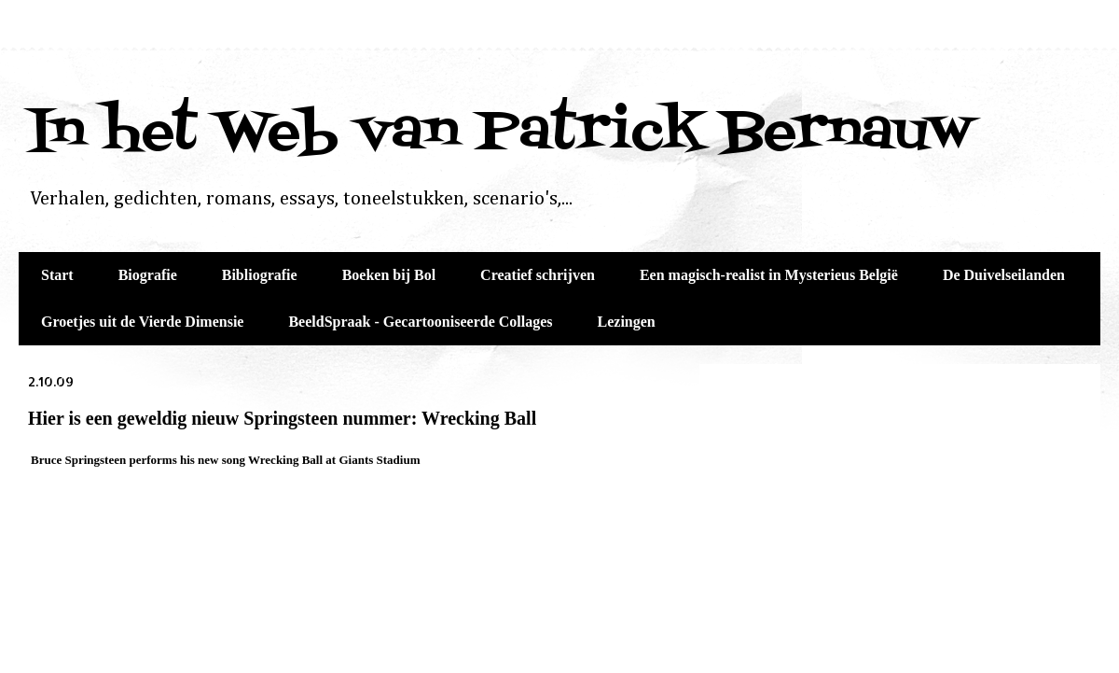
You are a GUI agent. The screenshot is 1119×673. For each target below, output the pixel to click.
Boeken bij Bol (388, 275)
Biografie (147, 275)
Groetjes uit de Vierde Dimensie (142, 321)
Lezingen (627, 321)
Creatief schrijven (537, 275)
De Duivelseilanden (1004, 275)
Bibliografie (259, 275)
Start (57, 275)
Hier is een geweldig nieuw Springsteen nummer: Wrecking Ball (282, 418)
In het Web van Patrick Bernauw (500, 133)
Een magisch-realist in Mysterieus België (769, 275)
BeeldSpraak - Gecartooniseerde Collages (420, 321)
